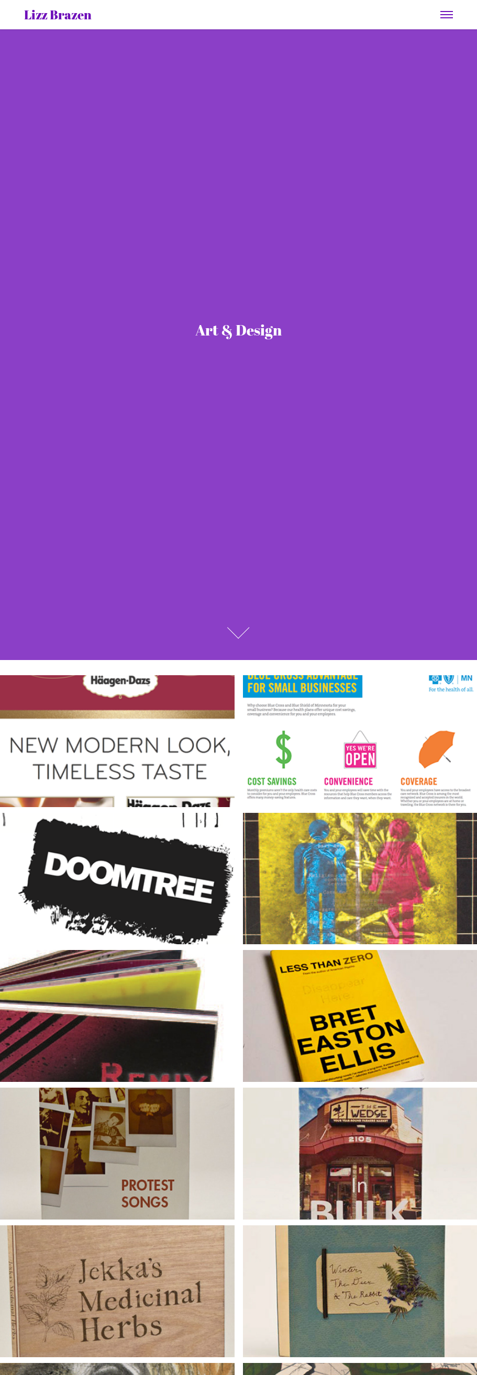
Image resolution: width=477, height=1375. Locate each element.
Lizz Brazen (58, 14)
